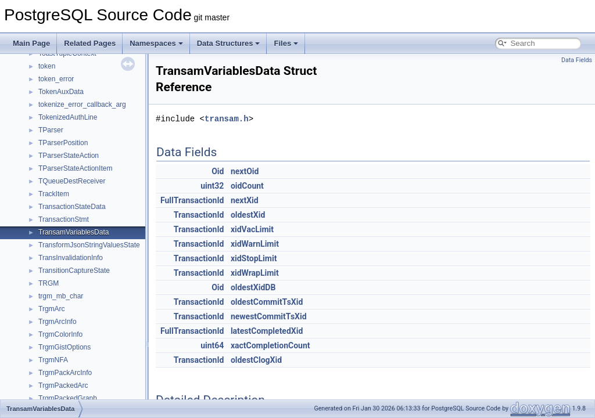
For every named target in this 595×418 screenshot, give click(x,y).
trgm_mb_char (60, 296)
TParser (50, 130)
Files (286, 43)
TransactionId (199, 214)
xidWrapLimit (255, 273)
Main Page (31, 43)
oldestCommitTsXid (267, 302)
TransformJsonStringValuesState (89, 245)
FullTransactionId (192, 200)
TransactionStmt (63, 219)
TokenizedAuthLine (67, 117)
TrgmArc (51, 309)
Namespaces (156, 43)
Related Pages (90, 43)
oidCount (247, 185)
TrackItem (53, 194)
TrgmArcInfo (57, 322)
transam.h (227, 118)
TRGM (48, 283)
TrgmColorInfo (60, 334)
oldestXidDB (253, 287)
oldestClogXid (256, 360)
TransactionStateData (72, 207)
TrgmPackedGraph (67, 398)
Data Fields (576, 60)
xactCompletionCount (270, 345)
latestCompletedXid (267, 331)
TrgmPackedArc (63, 385)
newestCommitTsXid (269, 316)
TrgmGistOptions (64, 347)
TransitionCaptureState (74, 270)
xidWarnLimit (255, 243)
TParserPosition (63, 143)
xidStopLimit (254, 258)
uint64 (212, 345)
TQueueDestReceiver (71, 181)
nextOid (245, 171)
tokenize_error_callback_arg (82, 104)
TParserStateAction (68, 156)
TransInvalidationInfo (70, 258)
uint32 (212, 185)
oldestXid (248, 214)
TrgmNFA (53, 360)
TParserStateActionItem (75, 168)
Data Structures (228, 43)
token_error (56, 79)
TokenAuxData (61, 92)
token (46, 66)
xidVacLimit (252, 229)
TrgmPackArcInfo (65, 373)
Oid (218, 171)
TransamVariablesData (73, 232)
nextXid (245, 200)
